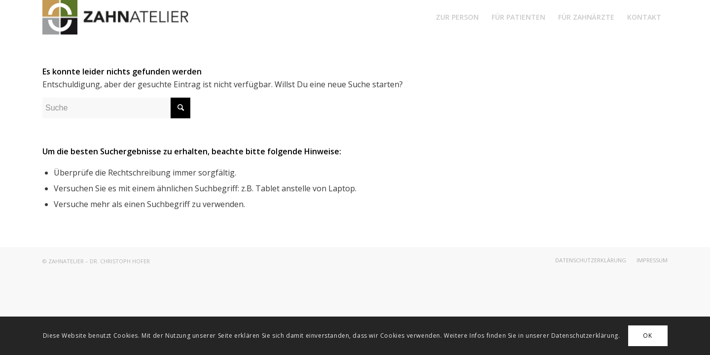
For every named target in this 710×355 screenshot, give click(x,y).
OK (647, 335)
